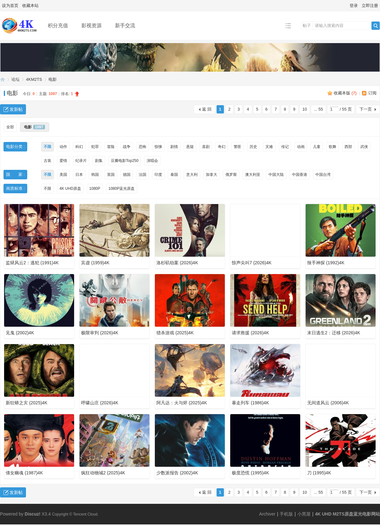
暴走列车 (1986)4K (250, 402)
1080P (94, 188)
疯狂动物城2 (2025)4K (103, 472)
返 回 (207, 109)
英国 (111, 174)
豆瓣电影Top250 (124, 160)
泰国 (174, 174)
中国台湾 (323, 174)
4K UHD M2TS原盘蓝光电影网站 (2, 79)
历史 (253, 146)
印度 (158, 174)
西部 (348, 146)
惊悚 (158, 146)
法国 (142, 174)
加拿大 (211, 174)
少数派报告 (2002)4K (177, 472)
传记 (285, 146)
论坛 (15, 79)
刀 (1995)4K (319, 472)
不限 (47, 146)
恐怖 (142, 146)
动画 (301, 146)
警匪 (237, 146)
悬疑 (190, 146)
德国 (126, 174)
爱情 (63, 160)
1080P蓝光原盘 (122, 188)
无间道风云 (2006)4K (328, 402)
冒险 (111, 146)
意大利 (192, 174)
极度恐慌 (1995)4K (250, 472)
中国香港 (299, 174)
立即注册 (370, 5)
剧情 (174, 146)
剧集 (99, 160)
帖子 (307, 25)
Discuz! (33, 513)
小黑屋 (304, 513)
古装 (47, 160)
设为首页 (10, 5)
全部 (10, 127)
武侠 (364, 146)
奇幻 (221, 146)
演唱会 (152, 160)
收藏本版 (345, 93)
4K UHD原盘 (70, 188)
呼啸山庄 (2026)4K (99, 402)
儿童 (316, 146)
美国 (63, 174)
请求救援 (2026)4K (250, 332)
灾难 (269, 146)
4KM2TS (34, 79)
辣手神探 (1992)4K (325, 262)
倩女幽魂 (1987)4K (24, 472)
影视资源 (91, 25)
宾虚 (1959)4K (95, 262)
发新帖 (16, 109)
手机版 (286, 513)
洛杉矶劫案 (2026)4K (177, 262)
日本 (79, 174)
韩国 (95, 174)
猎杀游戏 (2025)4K (174, 332)
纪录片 (81, 160)
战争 (126, 146)
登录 (354, 5)
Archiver (267, 513)
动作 (63, 146)
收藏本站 (30, 5)
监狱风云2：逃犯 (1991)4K (32, 262)
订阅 (372, 93)
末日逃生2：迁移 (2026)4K (333, 332)
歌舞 (332, 146)
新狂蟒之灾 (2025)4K (26, 402)
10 (304, 109)
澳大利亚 (252, 174)
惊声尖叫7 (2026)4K (251, 262)
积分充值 (58, 25)
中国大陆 (276, 174)
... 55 (318, 109)
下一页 (365, 109)
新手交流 (125, 25)
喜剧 (206, 146)
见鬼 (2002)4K (20, 332)
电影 (52, 79)
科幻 (79, 146)
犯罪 (95, 146)
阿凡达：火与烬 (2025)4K (181, 402)
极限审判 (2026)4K (99, 332)
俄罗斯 (231, 174)
